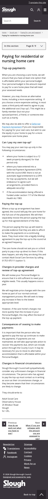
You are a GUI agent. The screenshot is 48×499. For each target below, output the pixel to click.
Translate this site (37, 2)
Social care (13, 33)
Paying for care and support (30, 33)
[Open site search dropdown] (32, 9)
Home (4, 33)
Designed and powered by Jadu (17, 477)
